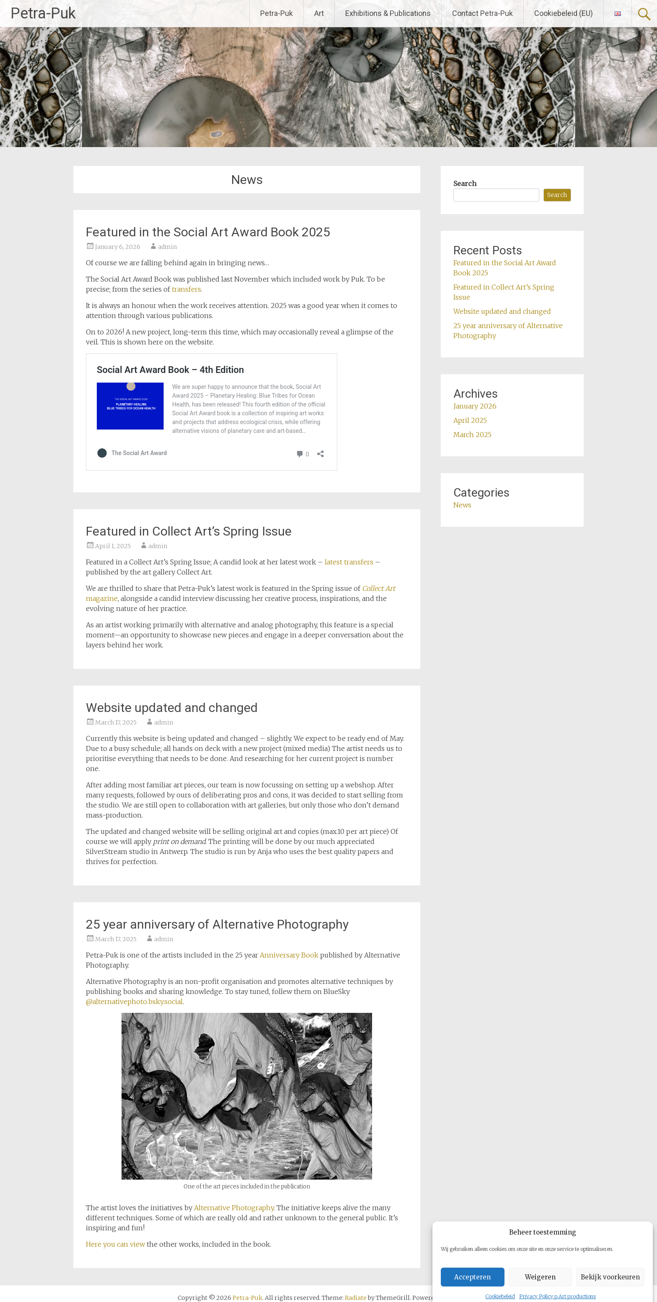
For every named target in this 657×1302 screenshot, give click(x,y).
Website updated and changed (172, 707)
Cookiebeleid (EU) (563, 13)
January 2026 (475, 406)
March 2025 (472, 434)
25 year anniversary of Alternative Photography (217, 924)
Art (319, 13)
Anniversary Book (289, 955)
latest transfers (349, 562)
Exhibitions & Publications (388, 13)
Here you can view (116, 1244)
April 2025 (470, 420)
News (462, 505)
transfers (186, 289)
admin (167, 247)
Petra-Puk (43, 13)
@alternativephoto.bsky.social (134, 1001)
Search (464, 183)
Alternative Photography (234, 1208)
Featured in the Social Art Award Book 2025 (208, 232)
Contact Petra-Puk (482, 13)
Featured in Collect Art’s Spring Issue (189, 531)
